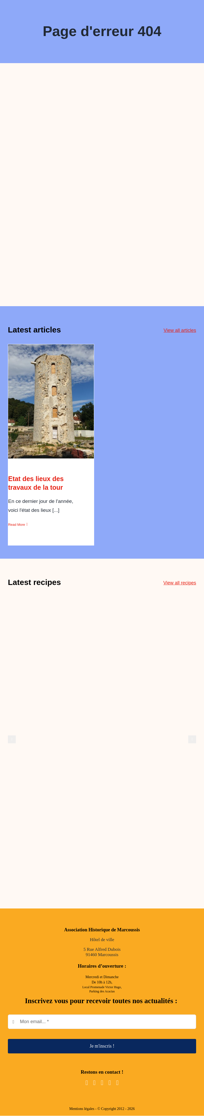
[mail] (110, 1082)
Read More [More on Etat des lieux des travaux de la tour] (16, 525)
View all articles (180, 330)
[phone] (117, 1082)
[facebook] (86, 1082)
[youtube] (102, 1082)
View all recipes (179, 582)
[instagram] (94, 1082)
